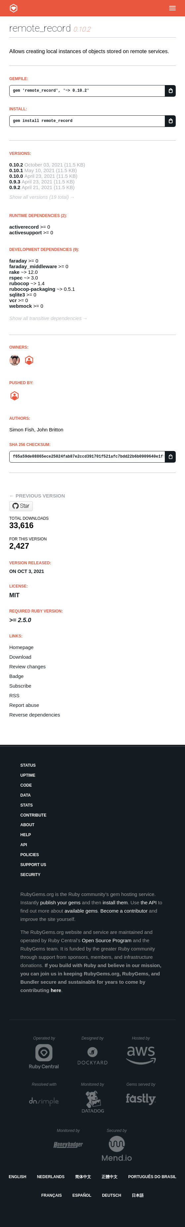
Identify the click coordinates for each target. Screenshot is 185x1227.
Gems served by (141, 1084)
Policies (29, 854)
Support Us (33, 864)
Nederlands (51, 1176)
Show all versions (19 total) (39, 197)
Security (30, 874)
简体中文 (83, 1176)
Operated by (46, 1040)
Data (25, 795)
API (23, 844)
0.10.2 (16, 164)
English (17, 1176)
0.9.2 (14, 187)
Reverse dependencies (34, 715)
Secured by (119, 1130)
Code (26, 785)
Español (81, 1195)
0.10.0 (16, 176)
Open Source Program (106, 940)
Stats (26, 805)
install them (115, 902)
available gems (81, 911)
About (27, 825)
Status (27, 765)
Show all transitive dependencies (45, 318)
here (56, 990)
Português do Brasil (152, 1176)
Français (51, 1195)
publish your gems (60, 902)
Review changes (27, 666)
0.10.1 (16, 170)
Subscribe (20, 686)
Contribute (33, 815)
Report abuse (24, 705)
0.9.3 (14, 181)
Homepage (21, 647)
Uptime (27, 775)
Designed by (94, 1038)
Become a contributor (124, 911)
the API (149, 902)
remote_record (40, 28)
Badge (16, 676)
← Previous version (37, 496)
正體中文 (109, 1176)
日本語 (138, 1195)
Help (25, 835)
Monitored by (94, 1084)
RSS (14, 695)
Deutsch (111, 1195)
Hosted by (144, 1038)
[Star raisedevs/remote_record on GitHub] (21, 506)
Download (20, 657)
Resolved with (45, 1084)
